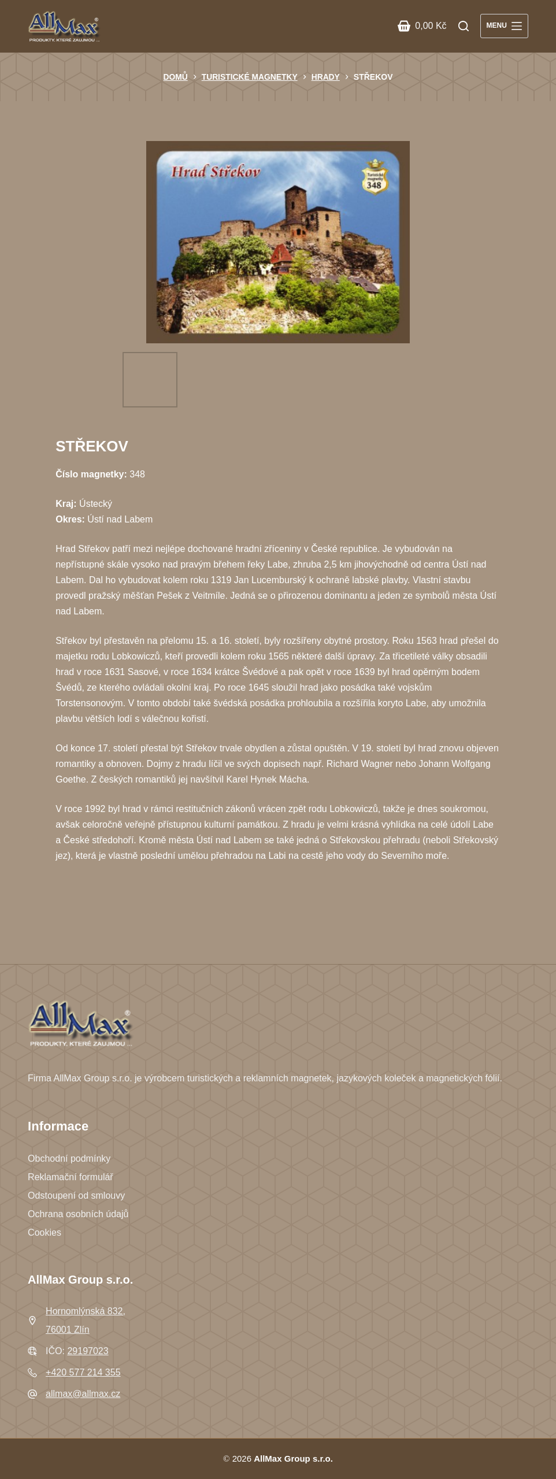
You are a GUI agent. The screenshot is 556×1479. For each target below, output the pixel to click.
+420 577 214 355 (83, 1372)
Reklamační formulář (70, 1177)
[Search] (463, 26)
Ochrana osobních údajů (78, 1214)
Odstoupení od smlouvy (76, 1195)
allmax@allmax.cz (83, 1394)
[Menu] (504, 26)
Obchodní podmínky (69, 1158)
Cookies (44, 1232)
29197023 (87, 1351)
